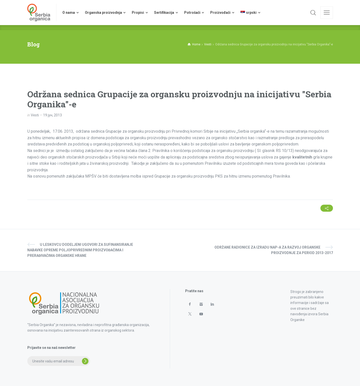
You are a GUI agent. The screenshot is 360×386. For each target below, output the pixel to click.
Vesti (35, 115)
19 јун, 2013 (52, 115)
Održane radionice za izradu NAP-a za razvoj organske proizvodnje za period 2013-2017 (273, 250)
